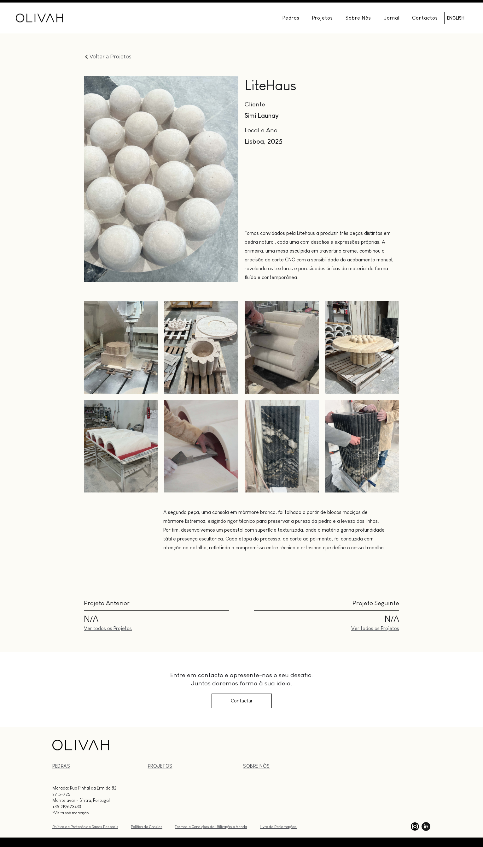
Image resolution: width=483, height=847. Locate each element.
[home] (39, 18)
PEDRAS (61, 766)
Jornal (391, 18)
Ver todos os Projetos (108, 628)
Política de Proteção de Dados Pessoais (85, 827)
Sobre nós (256, 766)
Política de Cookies (146, 827)
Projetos (322, 18)
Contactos (425, 18)
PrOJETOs (160, 766)
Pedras (291, 18)
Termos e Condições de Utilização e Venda (211, 827)
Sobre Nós (358, 18)
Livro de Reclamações (278, 827)
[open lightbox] (121, 347)
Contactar (242, 701)
